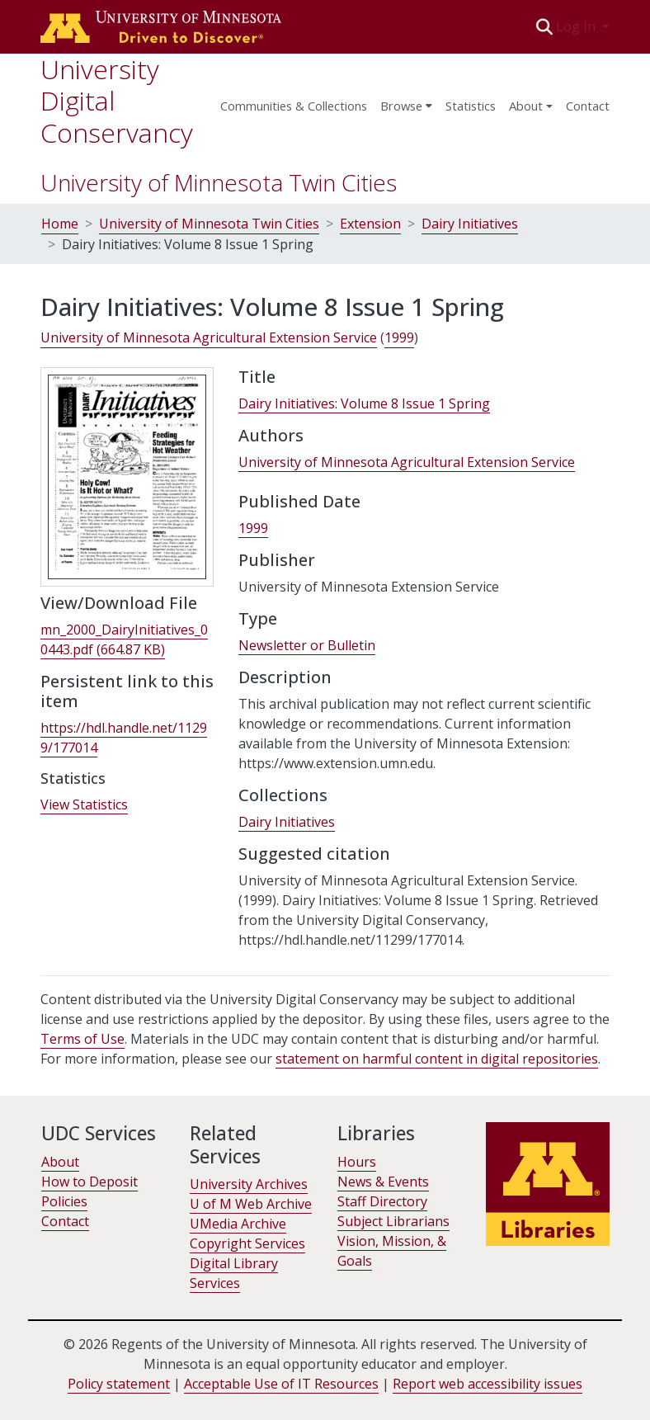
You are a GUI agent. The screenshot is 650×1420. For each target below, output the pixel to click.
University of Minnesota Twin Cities (218, 182)
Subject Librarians (393, 1221)
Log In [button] (577, 26)
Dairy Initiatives (470, 224)
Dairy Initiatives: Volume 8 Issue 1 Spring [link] (364, 403)
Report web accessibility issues (487, 1384)
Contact (588, 105)
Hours (356, 1162)
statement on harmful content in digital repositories (437, 1059)
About (60, 1162)
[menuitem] (406, 101)
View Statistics (84, 804)
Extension (370, 224)
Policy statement (119, 1384)
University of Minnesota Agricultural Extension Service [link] (208, 337)
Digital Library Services (234, 1273)
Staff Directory (382, 1201)
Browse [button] (401, 105)
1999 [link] (399, 337)
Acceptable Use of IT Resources (281, 1384)
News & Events (383, 1181)
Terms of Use (82, 1039)
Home (59, 224)
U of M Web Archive (251, 1204)
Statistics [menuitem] (470, 105)
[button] (545, 26)
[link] (124, 639)
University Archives (249, 1184)
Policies (64, 1201)
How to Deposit (89, 1181)
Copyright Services (247, 1243)
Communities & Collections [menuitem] (293, 105)
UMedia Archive (238, 1224)
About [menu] (526, 105)
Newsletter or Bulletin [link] (306, 645)
